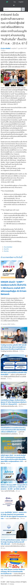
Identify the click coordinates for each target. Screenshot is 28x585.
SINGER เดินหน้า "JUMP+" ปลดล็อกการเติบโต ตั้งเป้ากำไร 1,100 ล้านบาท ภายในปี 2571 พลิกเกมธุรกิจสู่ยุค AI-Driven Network (13, 288)
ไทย (15, 2)
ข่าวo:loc (6, 251)
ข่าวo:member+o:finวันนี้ (11, 257)
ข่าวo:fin (6, 249)
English (21, 2)
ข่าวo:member (8, 247)
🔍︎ (23, 9)
